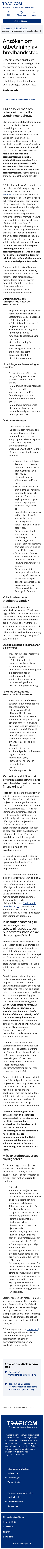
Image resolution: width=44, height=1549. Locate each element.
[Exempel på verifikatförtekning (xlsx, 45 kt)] (22, 1374)
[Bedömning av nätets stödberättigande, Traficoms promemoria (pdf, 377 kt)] (22, 1386)
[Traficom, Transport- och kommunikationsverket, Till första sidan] (18, 5)
